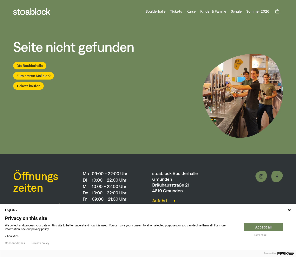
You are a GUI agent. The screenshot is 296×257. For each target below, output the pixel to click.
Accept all (263, 227)
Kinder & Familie (213, 11)
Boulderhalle (155, 11)
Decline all (260, 235)
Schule (236, 11)
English (11, 210)
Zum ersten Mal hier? (34, 76)
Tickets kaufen (28, 86)
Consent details (15, 243)
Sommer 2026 (257, 11)
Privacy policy (40, 243)
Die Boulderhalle (30, 66)
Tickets (176, 11)
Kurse (191, 11)
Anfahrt (159, 200)
